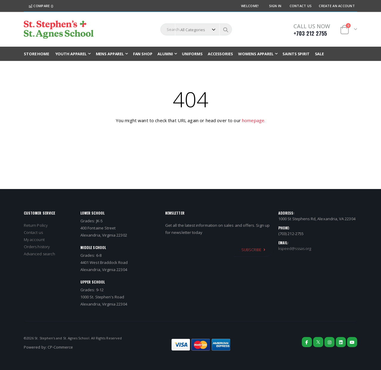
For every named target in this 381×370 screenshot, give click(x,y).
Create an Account (337, 6)
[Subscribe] (253, 250)
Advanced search (39, 253)
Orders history (37, 246)
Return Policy (36, 225)
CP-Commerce (60, 347)
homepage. (253, 120)
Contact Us (301, 6)
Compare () (41, 6)
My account (34, 239)
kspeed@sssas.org (294, 248)
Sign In (275, 6)
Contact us (33, 232)
